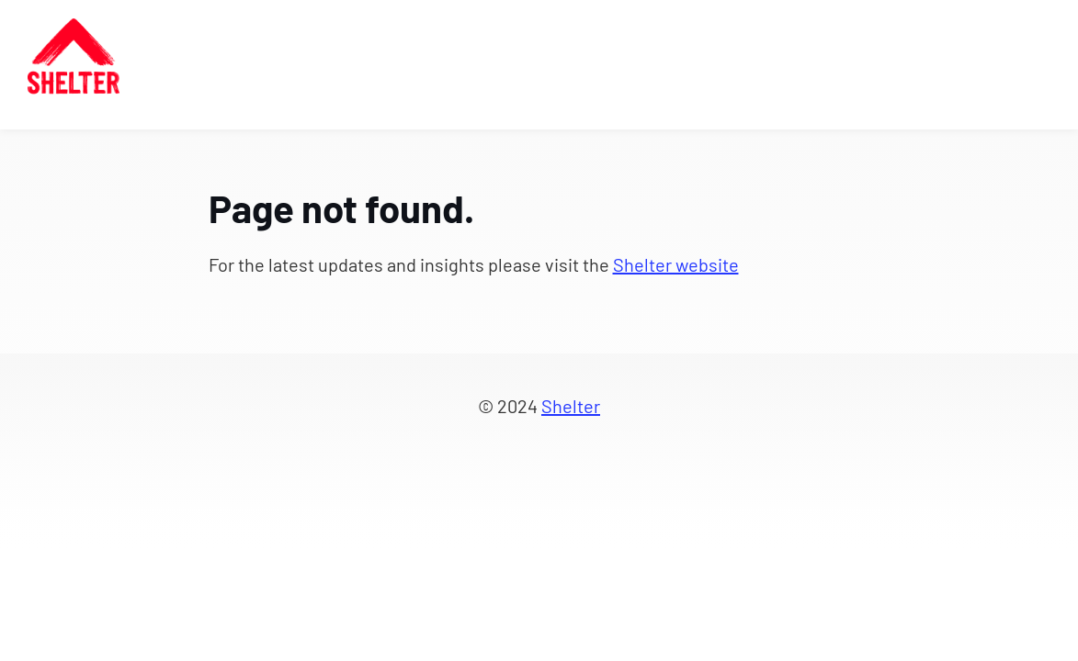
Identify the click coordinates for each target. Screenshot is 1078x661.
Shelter (570, 406)
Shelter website (676, 264)
